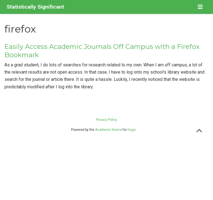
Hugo (132, 130)
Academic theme (108, 130)
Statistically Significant (35, 7)
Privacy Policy (106, 120)
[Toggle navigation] (200, 7)
